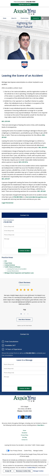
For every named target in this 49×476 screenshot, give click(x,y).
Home (4, 18)
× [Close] (47, 464)
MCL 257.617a (23, 162)
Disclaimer (24, 432)
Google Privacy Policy (34, 454)
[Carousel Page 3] (28, 314)
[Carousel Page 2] (24, 314)
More (45, 18)
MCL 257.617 (6, 179)
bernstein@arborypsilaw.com (36, 197)
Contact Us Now (24, 250)
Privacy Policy (24, 435)
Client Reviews (24, 282)
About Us (13, 18)
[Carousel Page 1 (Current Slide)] (21, 314)
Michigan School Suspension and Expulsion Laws (19, 273)
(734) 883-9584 (17, 197)
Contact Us (36, 18)
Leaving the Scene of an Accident (16, 269)
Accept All (8, 471)
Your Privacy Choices (14, 450)
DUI (5, 261)
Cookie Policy (28, 450)
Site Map (24, 437)
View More (40, 425)
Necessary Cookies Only (23, 471)
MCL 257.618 (43, 147)
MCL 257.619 (6, 121)
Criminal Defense (9, 265)
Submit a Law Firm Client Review (24, 325)
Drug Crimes (8, 263)
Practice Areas (24, 18)
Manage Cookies (38, 450)
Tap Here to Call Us (24, 4)
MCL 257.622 (41, 191)
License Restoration (13, 271)
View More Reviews (24, 319)
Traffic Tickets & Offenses (12, 267)
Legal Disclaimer (7, 203)
